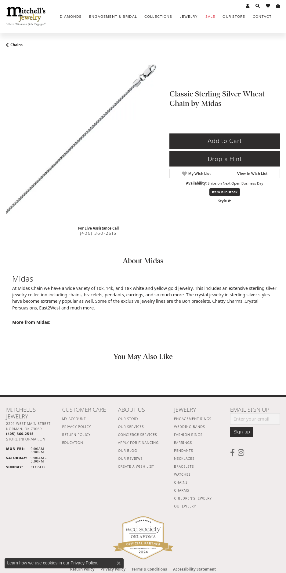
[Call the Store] (20, 433)
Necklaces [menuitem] (184, 458)
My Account (74, 418)
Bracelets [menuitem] (184, 466)
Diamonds (70, 16)
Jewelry (189, 16)
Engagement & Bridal (113, 16)
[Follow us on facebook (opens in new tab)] (232, 452)
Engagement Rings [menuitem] (192, 418)
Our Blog (127, 450)
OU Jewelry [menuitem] (185, 506)
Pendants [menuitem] (183, 450)
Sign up (242, 432)
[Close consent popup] (119, 563)
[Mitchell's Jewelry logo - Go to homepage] (26, 16)
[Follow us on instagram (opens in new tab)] (241, 452)
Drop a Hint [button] (225, 159)
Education (72, 442)
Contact (262, 16)
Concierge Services (137, 434)
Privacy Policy (76, 426)
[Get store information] (25, 439)
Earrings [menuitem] (183, 442)
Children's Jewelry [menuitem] (193, 498)
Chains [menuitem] (181, 482)
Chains (16, 44)
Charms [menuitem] (181, 490)
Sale (210, 16)
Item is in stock (224, 191)
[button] (247, 6)
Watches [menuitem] (182, 474)
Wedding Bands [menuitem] (189, 426)
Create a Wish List (136, 466)
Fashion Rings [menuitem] (188, 434)
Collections (158, 16)
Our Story (128, 418)
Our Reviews (130, 458)
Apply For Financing (138, 442)
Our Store (234, 16)
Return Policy (76, 434)
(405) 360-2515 (98, 233)
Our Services (131, 426)
